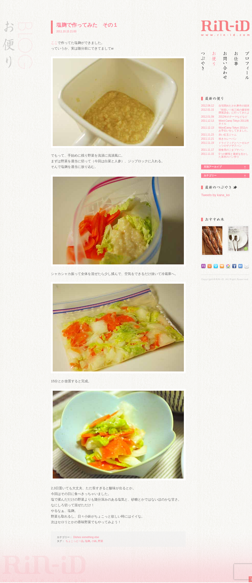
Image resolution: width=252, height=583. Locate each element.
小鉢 (94, 541)
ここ (54, 43)
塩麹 (87, 541)
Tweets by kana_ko (215, 195)
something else (90, 537)
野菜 (100, 541)
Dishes (77, 537)
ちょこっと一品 (75, 541)
